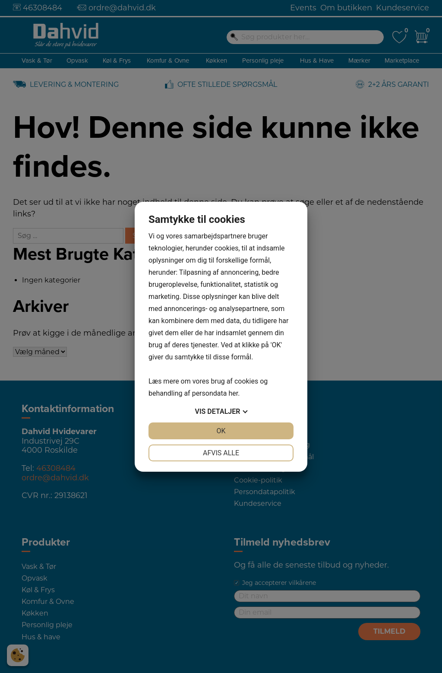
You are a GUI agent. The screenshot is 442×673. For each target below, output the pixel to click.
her (233, 393)
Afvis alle (221, 453)
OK (220, 431)
